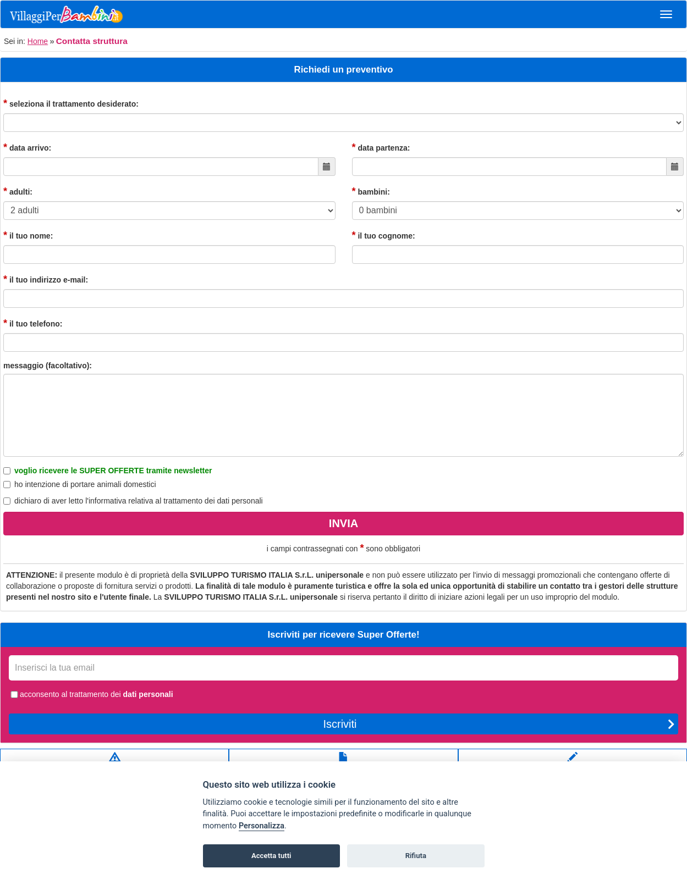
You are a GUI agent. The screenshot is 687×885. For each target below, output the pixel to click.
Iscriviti (499, 724)
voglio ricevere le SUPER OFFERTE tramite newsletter (107, 470)
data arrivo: (27, 147)
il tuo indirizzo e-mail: (45, 279)
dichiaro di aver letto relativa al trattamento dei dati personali (133, 500)
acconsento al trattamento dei (91, 694)
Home (38, 41)
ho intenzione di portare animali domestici (79, 484)
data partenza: (381, 147)
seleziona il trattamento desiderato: (71, 103)
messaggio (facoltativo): (47, 365)
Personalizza (261, 826)
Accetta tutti (271, 855)
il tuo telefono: (32, 323)
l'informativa (105, 500)
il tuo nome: (28, 235)
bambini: (371, 191)
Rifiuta (415, 855)
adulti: (17, 191)
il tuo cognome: (383, 235)
